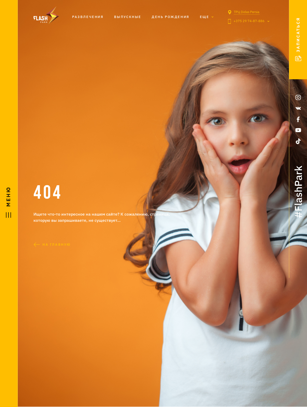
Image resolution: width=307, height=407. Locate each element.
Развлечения (88, 17)
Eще (204, 17)
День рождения (171, 17)
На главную (52, 244)
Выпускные (127, 17)
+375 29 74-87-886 (246, 21)
